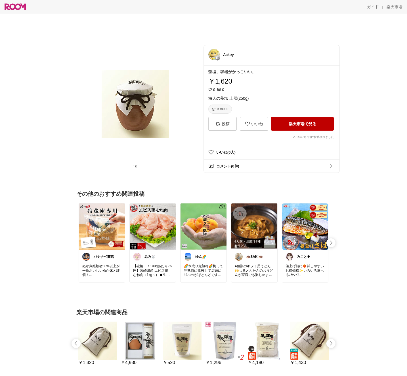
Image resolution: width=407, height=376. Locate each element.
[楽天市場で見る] (302, 124)
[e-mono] (220, 109)
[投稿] (222, 124)
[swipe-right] (330, 242)
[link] (102, 226)
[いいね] (254, 124)
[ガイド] (373, 6)
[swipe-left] (76, 343)
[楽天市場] (394, 6)
